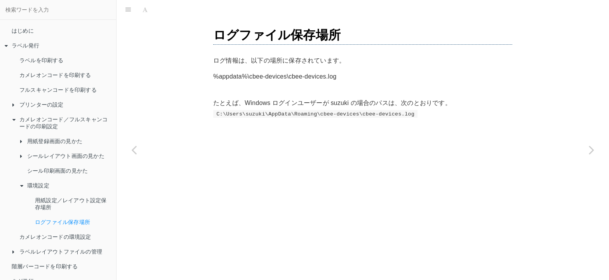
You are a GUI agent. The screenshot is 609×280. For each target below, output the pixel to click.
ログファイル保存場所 (62, 222)
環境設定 (34, 185)
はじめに (23, 31)
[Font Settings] (145, 9)
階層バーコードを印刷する (45, 266)
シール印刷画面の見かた (57, 171)
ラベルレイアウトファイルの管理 (57, 251)
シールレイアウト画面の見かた (62, 156)
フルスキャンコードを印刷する (58, 90)
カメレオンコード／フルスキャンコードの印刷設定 (60, 123)
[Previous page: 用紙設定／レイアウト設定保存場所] (134, 149)
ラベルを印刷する (41, 60)
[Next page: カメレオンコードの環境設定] (591, 149)
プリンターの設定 (38, 105)
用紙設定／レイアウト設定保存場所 (71, 203)
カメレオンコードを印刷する (55, 75)
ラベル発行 (22, 45)
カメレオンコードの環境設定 (55, 237)
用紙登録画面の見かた (51, 141)
